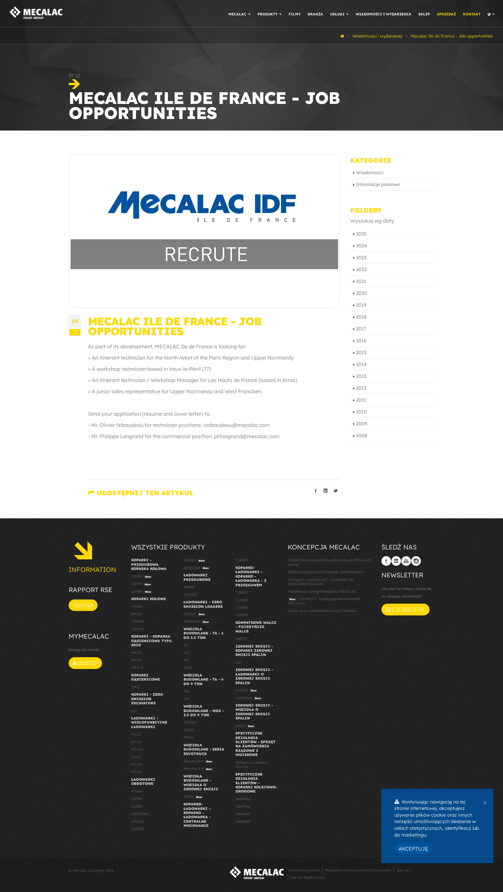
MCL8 (136, 771)
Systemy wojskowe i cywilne (252, 764)
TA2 (186, 652)
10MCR (137, 667)
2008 (361, 435)
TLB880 (241, 600)
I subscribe (405, 609)
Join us (402, 870)
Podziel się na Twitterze (335, 491)
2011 (361, 400)
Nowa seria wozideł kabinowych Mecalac (322, 610)
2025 (361, 234)
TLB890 (241, 607)
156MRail (243, 814)
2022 (361, 269)
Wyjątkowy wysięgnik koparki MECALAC (322, 591)
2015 (361, 352)
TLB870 (241, 592)
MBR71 (241, 638)
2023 (361, 257)
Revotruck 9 (198, 768)
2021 (361, 281)
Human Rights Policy (308, 877)
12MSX (142, 576)
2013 (361, 376)
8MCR (136, 660)
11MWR (137, 621)
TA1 (186, 645)
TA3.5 (187, 667)
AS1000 (137, 821)
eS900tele (196, 568)
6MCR (136, 652)
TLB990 (241, 615)
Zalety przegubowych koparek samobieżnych (325, 572)
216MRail (243, 821)
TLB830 (241, 560)
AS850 (136, 806)
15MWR (137, 629)
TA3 (186, 660)
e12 (134, 711)
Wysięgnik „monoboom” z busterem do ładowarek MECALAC (320, 581)
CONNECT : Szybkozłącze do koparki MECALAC (324, 601)
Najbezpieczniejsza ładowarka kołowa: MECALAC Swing (330, 562)
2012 (361, 388)
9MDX (188, 737)
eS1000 (194, 560)
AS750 (136, 798)
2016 (361, 341)
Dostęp (83, 605)
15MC (136, 687)
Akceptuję (413, 848)
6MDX (188, 730)
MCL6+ (137, 764)
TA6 (186, 691)
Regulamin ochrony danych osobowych (358, 870)
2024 (361, 246)
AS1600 (137, 829)
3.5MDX (189, 722)
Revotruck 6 (198, 761)
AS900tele (140, 813)
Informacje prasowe (378, 184)
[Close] (485, 802)
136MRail (243, 806)
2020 (361, 293)
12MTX (141, 584)
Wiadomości (370, 172)
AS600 (136, 791)
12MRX (142, 591)
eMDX (193, 797)
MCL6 (136, 757)
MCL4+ (137, 749)
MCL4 (136, 742)
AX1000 (190, 594)
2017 (361, 329)
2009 (361, 424)
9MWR (136, 614)
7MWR (136, 606)
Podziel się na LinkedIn (325, 491)
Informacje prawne (304, 870)
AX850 (188, 587)
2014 (361, 364)
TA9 (186, 699)
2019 (361, 305)
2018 (361, 317)
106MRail (243, 799)
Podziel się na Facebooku (315, 491)
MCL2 (136, 734)
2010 (361, 412)
